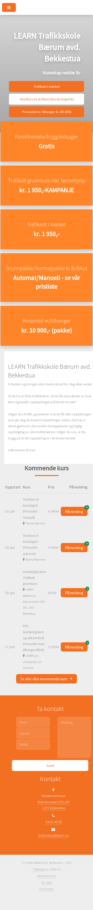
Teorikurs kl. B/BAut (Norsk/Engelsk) (46, 99)
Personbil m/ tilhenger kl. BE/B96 (46, 112)
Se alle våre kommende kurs (46, 678)
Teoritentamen (46, 876)
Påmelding (76, 510)
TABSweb (39, 869)
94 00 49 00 (54, 822)
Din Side (46, 883)
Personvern (46, 889)
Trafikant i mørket (46, 86)
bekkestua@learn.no (53, 835)
